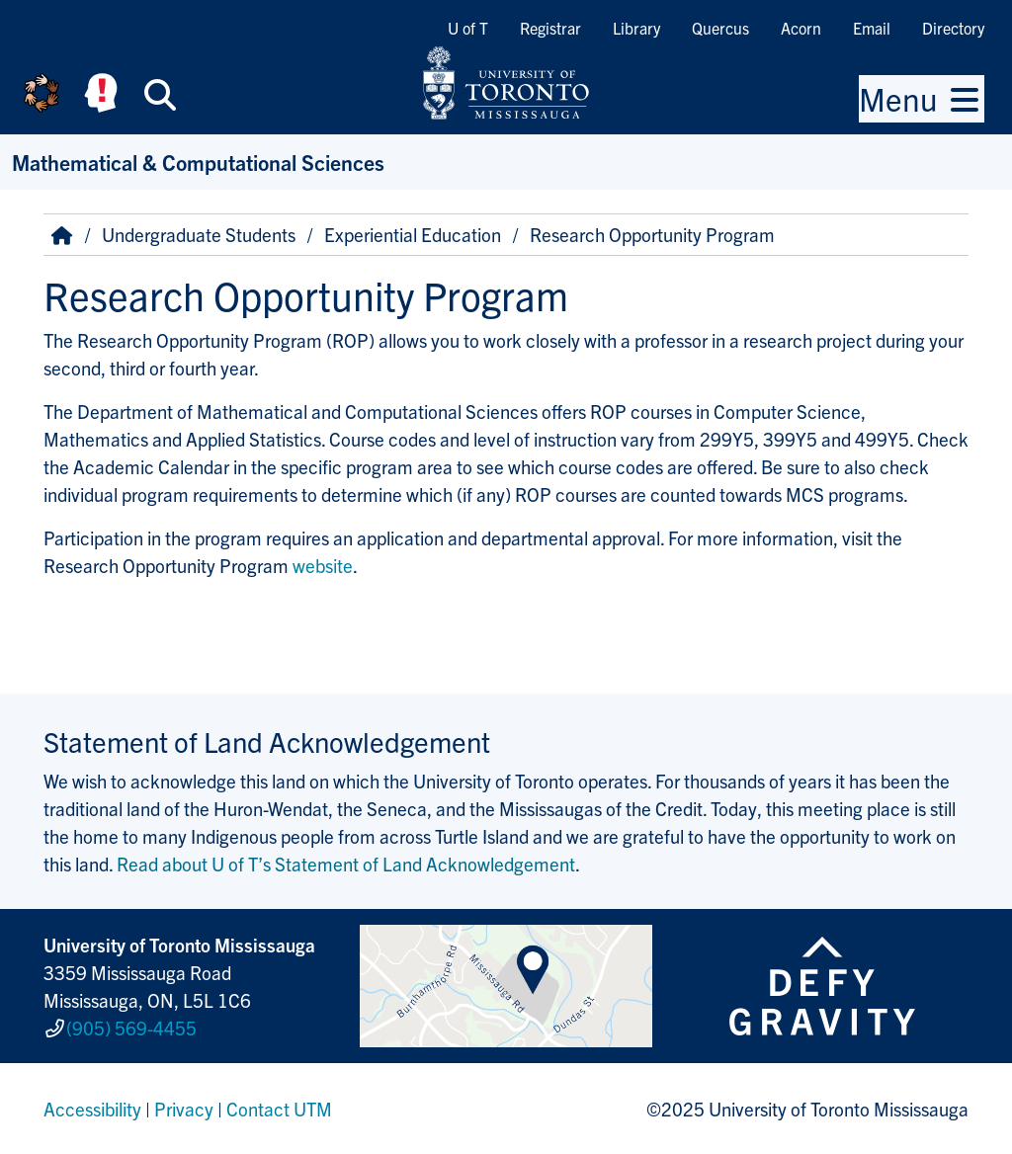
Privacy (183, 1108)
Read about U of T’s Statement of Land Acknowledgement (346, 863)
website (323, 565)
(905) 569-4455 (131, 1027)
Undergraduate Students (198, 234)
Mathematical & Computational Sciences (198, 161)
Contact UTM (279, 1108)
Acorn (801, 28)
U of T (468, 28)
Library (636, 28)
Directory (953, 28)
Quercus (720, 28)
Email (871, 28)
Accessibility (92, 1108)
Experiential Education (412, 234)
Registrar (550, 28)
